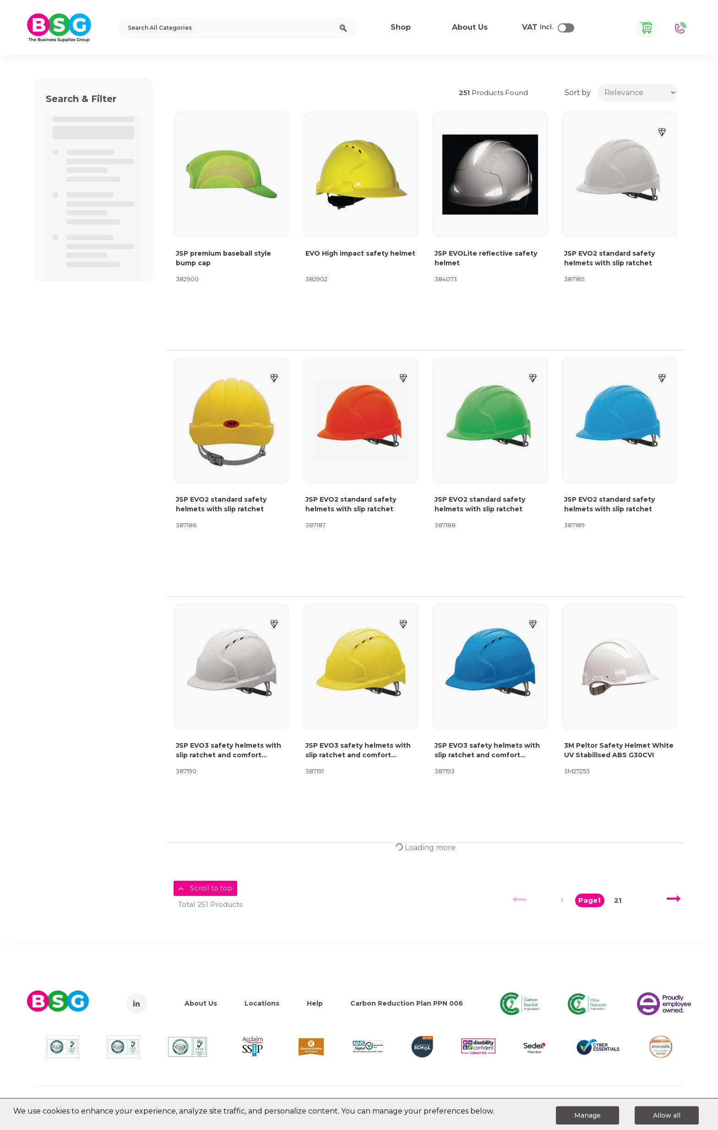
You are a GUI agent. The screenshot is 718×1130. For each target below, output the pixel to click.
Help (315, 1003)
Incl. (537, 27)
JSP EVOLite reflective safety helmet (486, 258)
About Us (201, 1003)
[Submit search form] (343, 27)
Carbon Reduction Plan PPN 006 (406, 1003)
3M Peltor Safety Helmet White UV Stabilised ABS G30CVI (619, 750)
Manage (587, 1115)
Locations (262, 1003)
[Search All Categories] (237, 27)
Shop (401, 27)
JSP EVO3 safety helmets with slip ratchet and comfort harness (228, 750)
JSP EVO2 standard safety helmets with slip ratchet (609, 258)
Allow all (666, 1115)
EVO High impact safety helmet (360, 253)
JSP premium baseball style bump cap (223, 258)
